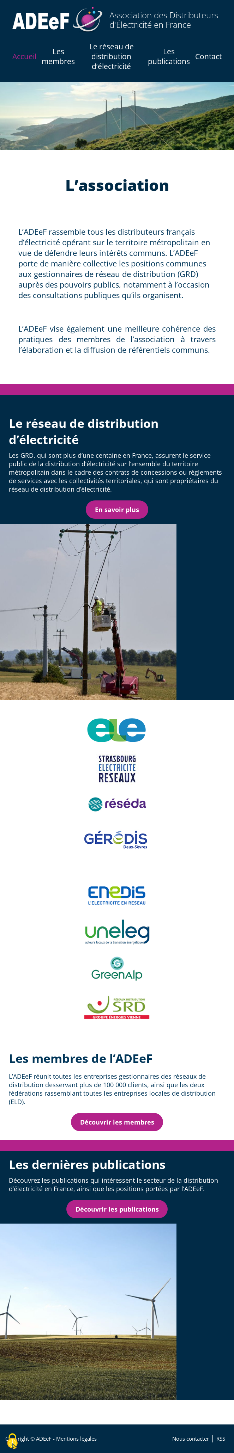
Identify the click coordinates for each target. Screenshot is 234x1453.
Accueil (24, 56)
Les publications (169, 56)
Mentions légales (76, 1438)
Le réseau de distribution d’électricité (111, 56)
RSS (220, 1438)
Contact (208, 56)
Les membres (58, 56)
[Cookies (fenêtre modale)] (12, 1441)
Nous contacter (190, 1438)
